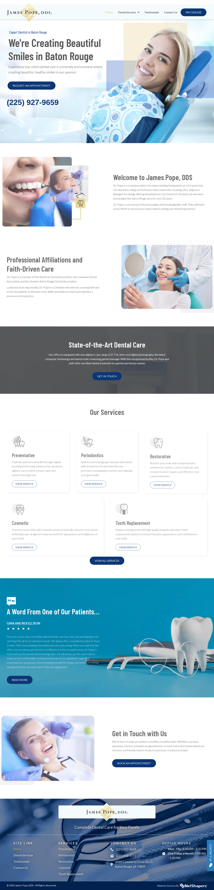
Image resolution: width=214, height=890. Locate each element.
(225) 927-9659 (33, 102)
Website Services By (182, 885)
